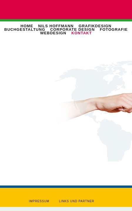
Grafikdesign (95, 26)
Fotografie (114, 29)
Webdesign (53, 33)
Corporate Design (72, 29)
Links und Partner (76, 201)
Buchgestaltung (24, 29)
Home (27, 26)
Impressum (39, 201)
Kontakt (81, 33)
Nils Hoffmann (56, 26)
